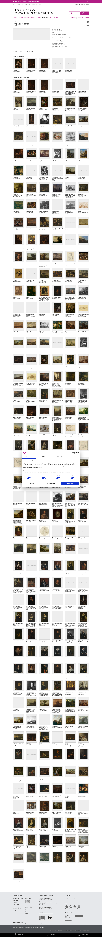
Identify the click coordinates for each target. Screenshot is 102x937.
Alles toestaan (69, 483)
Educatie (73, 17)
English (87, 4)
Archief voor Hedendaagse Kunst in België (30, 905)
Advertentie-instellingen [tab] (58, 456)
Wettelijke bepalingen (78, 930)
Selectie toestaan (51, 483)
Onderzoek (80, 17)
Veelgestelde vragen (18, 898)
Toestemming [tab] (29, 456)
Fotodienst (27, 902)
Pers (22, 4)
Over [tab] (73, 456)
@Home (87, 17)
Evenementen (27, 4)
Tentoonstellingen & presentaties (27, 17)
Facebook (67, 908)
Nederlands (77, 4)
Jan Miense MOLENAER (58, 44)
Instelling (56, 17)
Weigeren (32, 483)
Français (83, 4)
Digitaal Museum (28, 907)
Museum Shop (16, 907)
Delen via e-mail (88, 25)
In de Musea (16, 904)
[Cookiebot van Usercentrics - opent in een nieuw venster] (73, 453)
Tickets (86, 13)
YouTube (70, 908)
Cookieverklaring (86, 930)
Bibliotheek (27, 900)
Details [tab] (43, 456)
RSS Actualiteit (68, 918)
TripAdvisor (79, 908)
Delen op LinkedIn (86, 25)
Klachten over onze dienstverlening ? (56, 930)
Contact (18, 4)
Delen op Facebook (84, 25)
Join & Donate (76, 13)
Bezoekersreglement (17, 908)
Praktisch (15, 17)
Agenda (39, 17)
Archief (26, 903)
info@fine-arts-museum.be (52, 923)
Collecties (45, 17)
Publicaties (27, 901)
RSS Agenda (67, 915)
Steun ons (27, 911)
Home (14, 4)
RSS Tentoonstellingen (68, 917)
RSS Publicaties (68, 920)
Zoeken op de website (32, 4)
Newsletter (79, 916)
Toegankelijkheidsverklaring (68, 930)
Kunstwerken (88, 22)
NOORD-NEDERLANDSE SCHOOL (60, 47)
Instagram (75, 908)
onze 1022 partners (31, 462)
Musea (50, 17)
